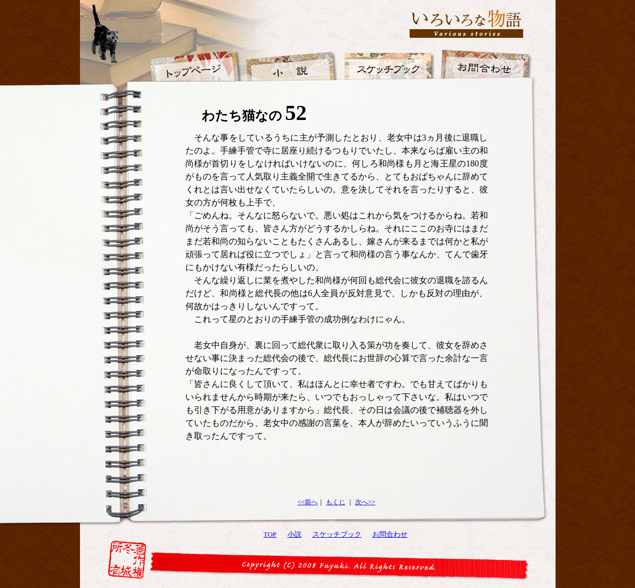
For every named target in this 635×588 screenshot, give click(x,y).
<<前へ (307, 502)
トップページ (194, 59)
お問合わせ (389, 534)
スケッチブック (337, 534)
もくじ (335, 502)
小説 (295, 534)
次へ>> (365, 502)
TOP (270, 534)
